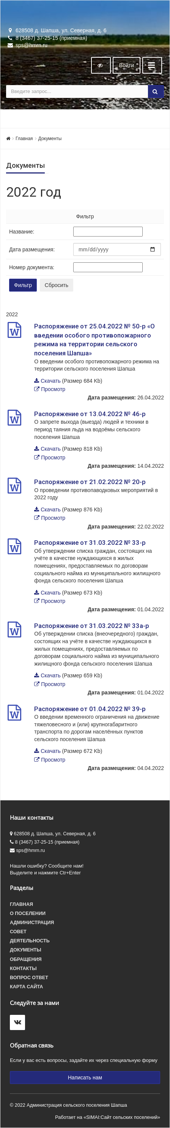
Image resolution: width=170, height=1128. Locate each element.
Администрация (32, 922)
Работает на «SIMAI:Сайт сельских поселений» (107, 1117)
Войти (126, 65)
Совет (18, 931)
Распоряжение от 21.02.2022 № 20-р (90, 482)
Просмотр (53, 389)
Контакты (23, 968)
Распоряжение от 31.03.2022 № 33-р (90, 542)
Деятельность (30, 940)
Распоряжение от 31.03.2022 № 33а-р (91, 625)
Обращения (26, 959)
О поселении (28, 913)
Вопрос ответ (29, 977)
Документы (50, 138)
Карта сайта (26, 986)
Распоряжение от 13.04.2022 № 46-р (90, 414)
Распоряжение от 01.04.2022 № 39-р (90, 709)
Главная (24, 138)
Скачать (51, 381)
